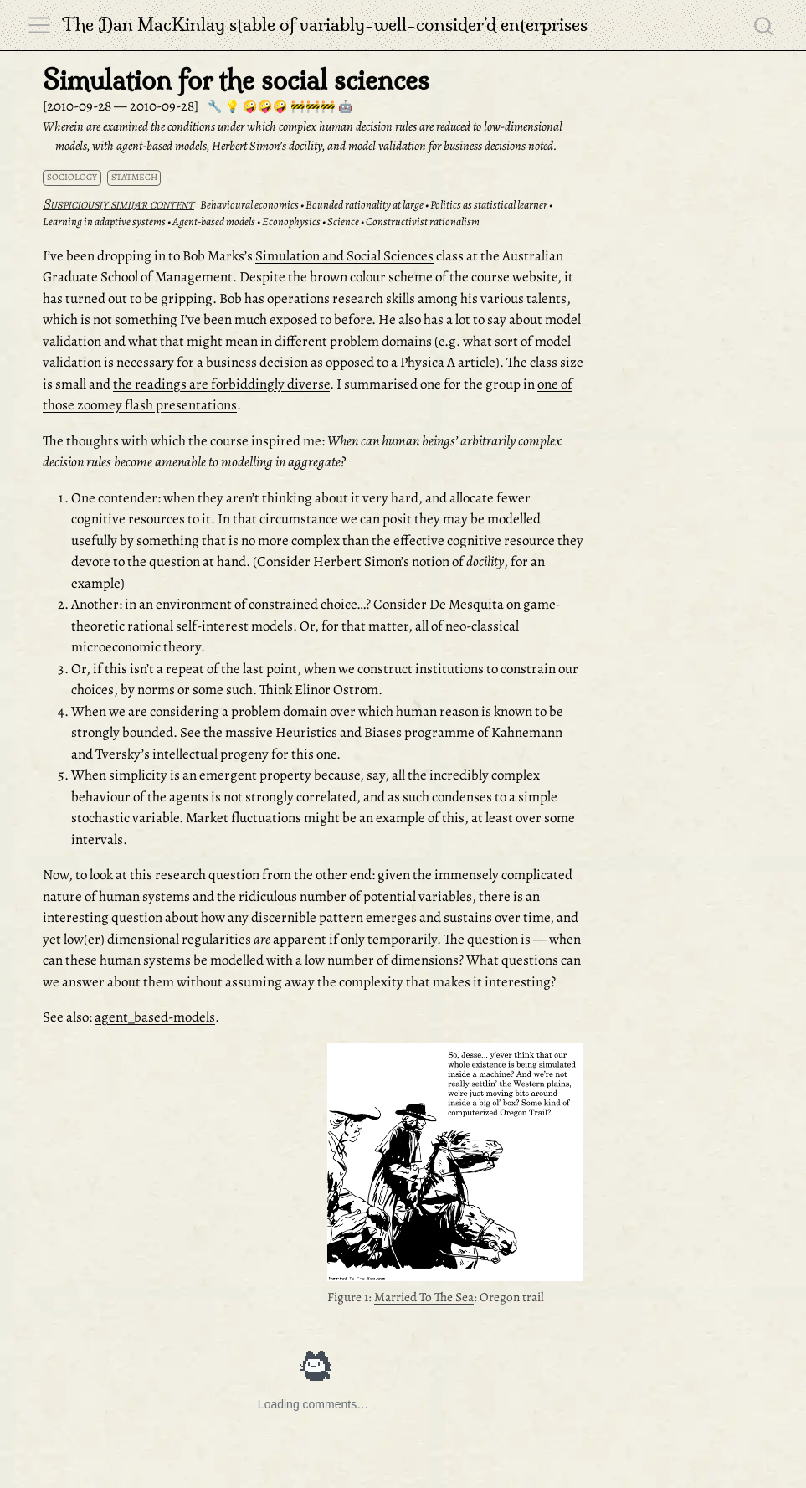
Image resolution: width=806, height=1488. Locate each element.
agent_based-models (155, 1017)
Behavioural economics (249, 205)
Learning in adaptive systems (104, 221)
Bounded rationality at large (364, 205)
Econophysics (291, 221)
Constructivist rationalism (423, 221)
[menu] (39, 25)
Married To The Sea (424, 1296)
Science (343, 221)
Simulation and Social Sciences (344, 255)
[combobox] (764, 25)
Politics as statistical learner (488, 205)
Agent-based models (213, 221)
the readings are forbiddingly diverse (221, 384)
